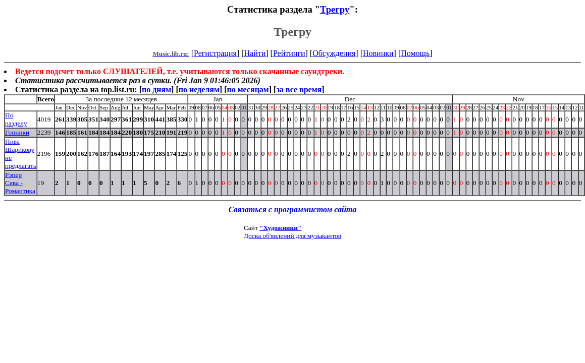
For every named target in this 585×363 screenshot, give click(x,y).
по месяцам (248, 89)
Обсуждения (333, 53)
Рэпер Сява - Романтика (20, 183)
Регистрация (215, 53)
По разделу (16, 119)
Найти (254, 53)
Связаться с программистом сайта (293, 209)
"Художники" (280, 227)
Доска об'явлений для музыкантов (292, 235)
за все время (299, 89)
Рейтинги (289, 53)
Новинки (378, 53)
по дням (156, 89)
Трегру (334, 9)
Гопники (17, 132)
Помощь (415, 53)
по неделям (199, 89)
